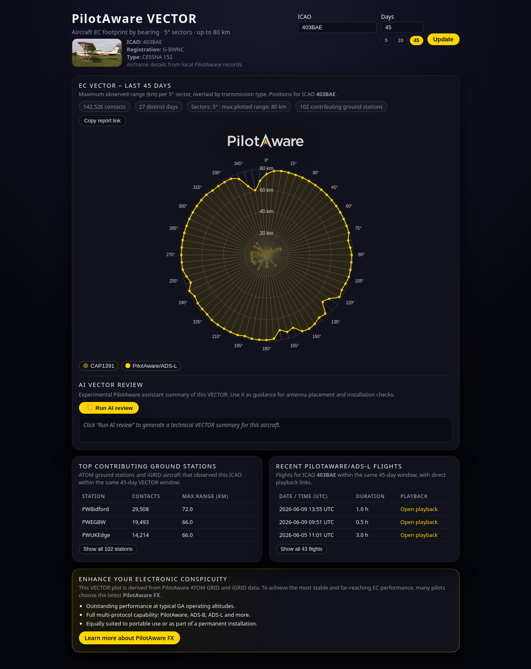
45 (416, 40)
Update (443, 39)
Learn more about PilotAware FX (129, 638)
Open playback (418, 509)
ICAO (337, 23)
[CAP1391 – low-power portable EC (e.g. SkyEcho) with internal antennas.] (99, 366)
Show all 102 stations (108, 549)
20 (401, 40)
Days (402, 29)
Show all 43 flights (302, 549)
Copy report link (102, 121)
